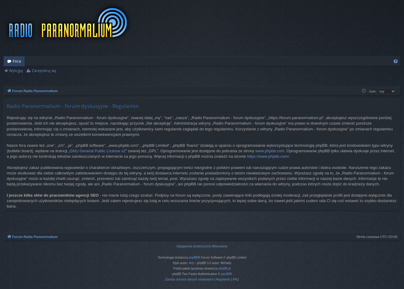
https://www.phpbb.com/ (268, 156)
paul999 (226, 274)
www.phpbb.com (269, 151)
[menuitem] (395, 61)
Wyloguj (16, 70)
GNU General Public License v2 (97, 151)
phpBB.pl (224, 268)
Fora (17, 61)
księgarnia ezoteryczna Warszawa (202, 246)
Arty (191, 263)
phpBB (193, 257)
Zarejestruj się (44, 70)
